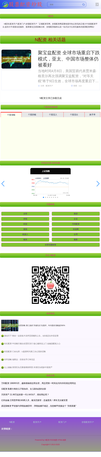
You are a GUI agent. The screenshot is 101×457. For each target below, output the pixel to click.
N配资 (12, 422)
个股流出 (74, 115)
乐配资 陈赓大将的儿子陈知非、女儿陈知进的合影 (23, 389)
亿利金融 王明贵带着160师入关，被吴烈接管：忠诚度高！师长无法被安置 (34, 400)
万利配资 (75, 224)
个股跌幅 (32, 115)
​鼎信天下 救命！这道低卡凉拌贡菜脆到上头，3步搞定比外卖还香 (31, 336)
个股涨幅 (11, 115)
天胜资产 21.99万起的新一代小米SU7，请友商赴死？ (25, 394)
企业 (76, 219)
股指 (25, 229)
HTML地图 (62, 440)
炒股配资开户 (88, 422)
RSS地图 (53, 440)
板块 (25, 239)
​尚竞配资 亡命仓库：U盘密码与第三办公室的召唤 (25, 351)
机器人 (25, 234)
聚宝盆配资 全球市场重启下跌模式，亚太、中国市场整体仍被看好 (69, 59)
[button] (3, 184)
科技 (25, 224)
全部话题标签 (50, 245)
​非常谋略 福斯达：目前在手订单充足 (19, 359)
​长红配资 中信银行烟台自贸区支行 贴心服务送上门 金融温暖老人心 (32, 343)
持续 (25, 219)
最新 (76, 239)
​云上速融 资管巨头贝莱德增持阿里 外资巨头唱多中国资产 (28, 367)
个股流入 (53, 115)
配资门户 (62, 422)
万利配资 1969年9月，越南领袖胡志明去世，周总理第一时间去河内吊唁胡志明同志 (38, 383)
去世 (25, 214)
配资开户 (37, 422)
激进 (76, 214)
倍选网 (76, 229)
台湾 (76, 234)
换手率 (92, 115)
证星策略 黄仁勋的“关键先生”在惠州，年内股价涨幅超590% (41, 325)
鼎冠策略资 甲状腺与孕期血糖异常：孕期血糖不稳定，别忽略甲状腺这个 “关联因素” (38, 406)
